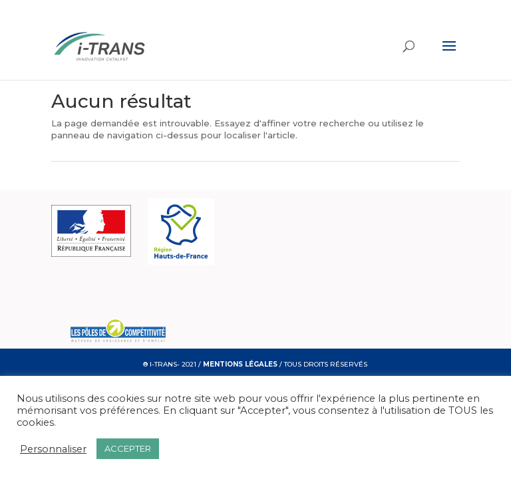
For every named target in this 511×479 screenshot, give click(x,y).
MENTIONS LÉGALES (240, 364)
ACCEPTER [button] (127, 448)
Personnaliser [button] (53, 449)
